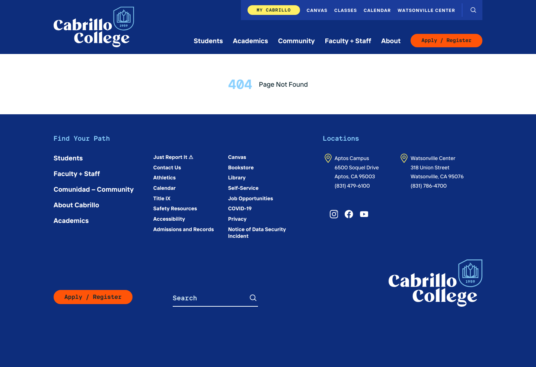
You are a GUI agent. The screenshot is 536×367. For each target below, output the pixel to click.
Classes (345, 10)
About (391, 40)
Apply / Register (446, 41)
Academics (250, 40)
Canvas (317, 10)
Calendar (377, 10)
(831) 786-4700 (429, 185)
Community (296, 40)
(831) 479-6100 (352, 185)
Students (208, 40)
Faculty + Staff (348, 40)
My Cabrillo (273, 10)
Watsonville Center (426, 10)
